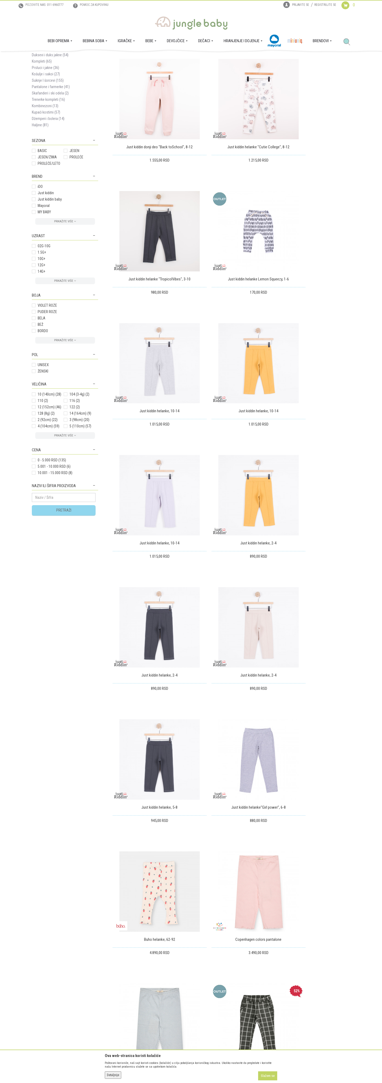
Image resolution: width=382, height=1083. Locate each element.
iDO (40, 236)
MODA (90, 57)
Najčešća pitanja (125, 1008)
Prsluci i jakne (45, 117)
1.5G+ (42, 302)
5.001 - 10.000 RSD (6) (54, 516)
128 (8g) (46, 463)
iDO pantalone (150, 749)
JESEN (74, 200)
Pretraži (63, 560)
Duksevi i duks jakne (50, 105)
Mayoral (44, 255)
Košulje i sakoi (46, 124)
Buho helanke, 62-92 (150, 635)
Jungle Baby (40, 57)
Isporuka (200, 963)
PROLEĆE (76, 207)
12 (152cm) (49, 457)
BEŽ (40, 374)
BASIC (42, 200)
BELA (41, 368)
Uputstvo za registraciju (130, 970)
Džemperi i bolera (48, 168)
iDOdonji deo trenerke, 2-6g (231, 749)
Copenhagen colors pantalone (231, 635)
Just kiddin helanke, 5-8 (231, 521)
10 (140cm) (49, 444)
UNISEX (43, 415)
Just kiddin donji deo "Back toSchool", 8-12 (150, 178)
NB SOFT (200, 1069)
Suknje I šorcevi (48, 130)
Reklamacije (202, 978)
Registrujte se (325, 5)
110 (43, 450)
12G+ (41, 315)
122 (75, 457)
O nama (38, 963)
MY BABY (44, 262)
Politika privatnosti (127, 1000)
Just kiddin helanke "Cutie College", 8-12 (231, 178)
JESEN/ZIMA (47, 207)
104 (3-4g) (79, 444)
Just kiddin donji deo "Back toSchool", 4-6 (312, 749)
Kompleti (42, 111)
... (328, 800)
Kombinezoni (45, 156)
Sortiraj (207, 77)
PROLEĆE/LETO (49, 213)
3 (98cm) (79, 469)
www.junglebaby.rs (169, 1069)
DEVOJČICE (75, 57)
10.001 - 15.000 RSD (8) (55, 523)
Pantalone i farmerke (51, 137)
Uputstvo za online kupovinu (134, 978)
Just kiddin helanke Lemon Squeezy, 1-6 (150, 293)
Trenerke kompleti (48, 149)
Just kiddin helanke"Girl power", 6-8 (312, 521)
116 (75, 450)
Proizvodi (58, 57)
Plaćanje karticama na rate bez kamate (141, 993)
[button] (349, 42)
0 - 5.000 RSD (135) (52, 510)
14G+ (41, 321)
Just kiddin (46, 243)
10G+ (41, 308)
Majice (41, 92)
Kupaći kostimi (46, 162)
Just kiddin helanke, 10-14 (231, 293)
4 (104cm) (48, 476)
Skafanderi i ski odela (50, 143)
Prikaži (279, 77)
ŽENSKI (43, 421)
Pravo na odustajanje (209, 993)
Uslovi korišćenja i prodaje (132, 963)
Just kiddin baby (50, 249)
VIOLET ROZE (47, 355)
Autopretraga (185, 77)
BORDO (43, 381)
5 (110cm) (80, 476)
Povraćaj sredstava (208, 985)
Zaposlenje (40, 970)
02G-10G (44, 296)
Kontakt (38, 978)
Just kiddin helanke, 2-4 (231, 407)
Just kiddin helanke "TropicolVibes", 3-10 (312, 178)
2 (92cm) (48, 469)
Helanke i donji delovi (52, 98)
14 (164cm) (80, 463)
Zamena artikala (206, 970)
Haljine (40, 175)
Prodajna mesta (43, 985)
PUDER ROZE (47, 361)
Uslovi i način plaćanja (129, 985)
